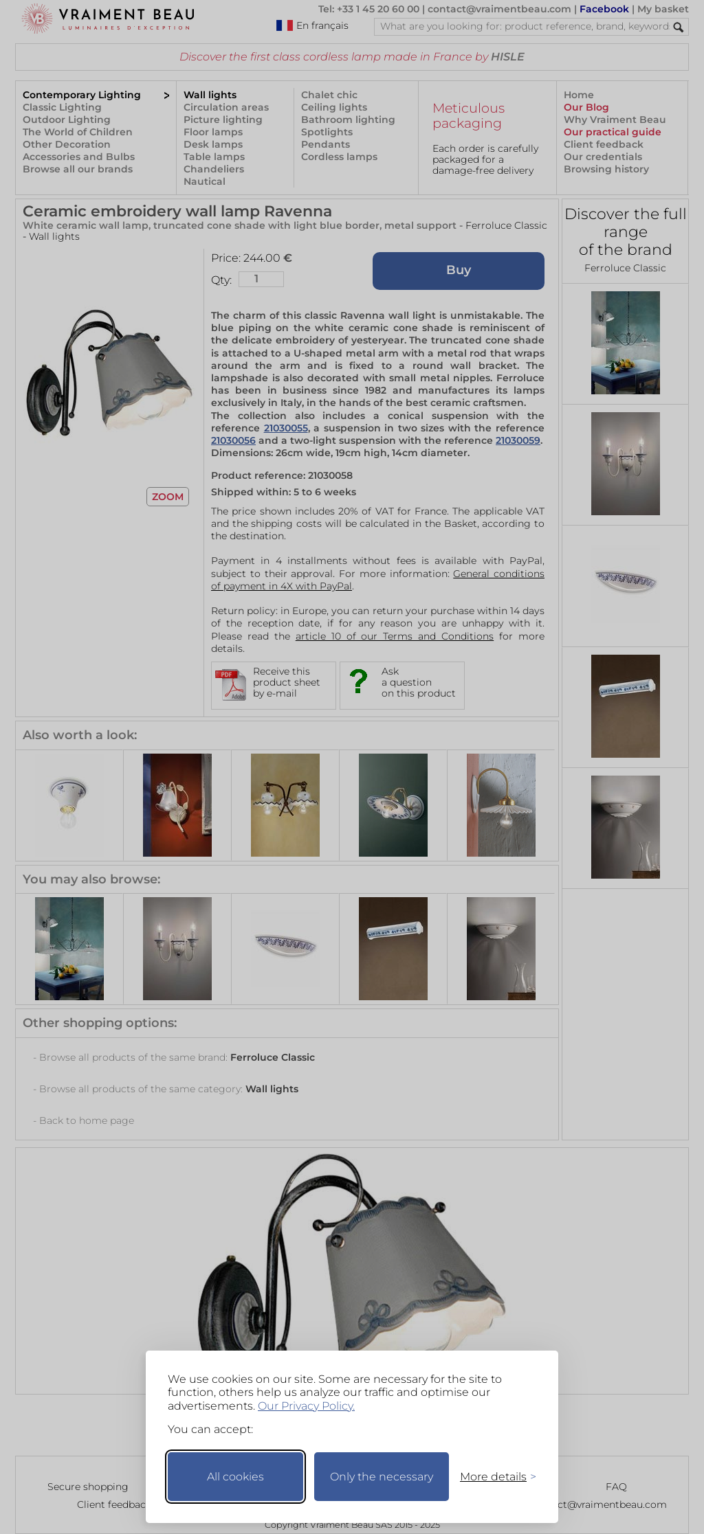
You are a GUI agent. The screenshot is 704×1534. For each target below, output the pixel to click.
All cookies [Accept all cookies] (235, 1476)
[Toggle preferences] (492, 1476)
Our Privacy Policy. (306, 1405)
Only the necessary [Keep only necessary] (381, 1476)
